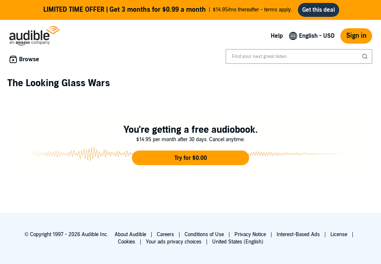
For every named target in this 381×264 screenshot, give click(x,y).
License (338, 234)
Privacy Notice (250, 234)
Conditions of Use (204, 234)
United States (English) (237, 242)
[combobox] (299, 56)
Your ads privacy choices (173, 242)
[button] (190, 158)
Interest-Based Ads (298, 234)
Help (277, 36)
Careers (165, 234)
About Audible (130, 234)
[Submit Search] (365, 56)
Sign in (356, 36)
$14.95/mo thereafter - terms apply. (167, 10)
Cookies (126, 242)
